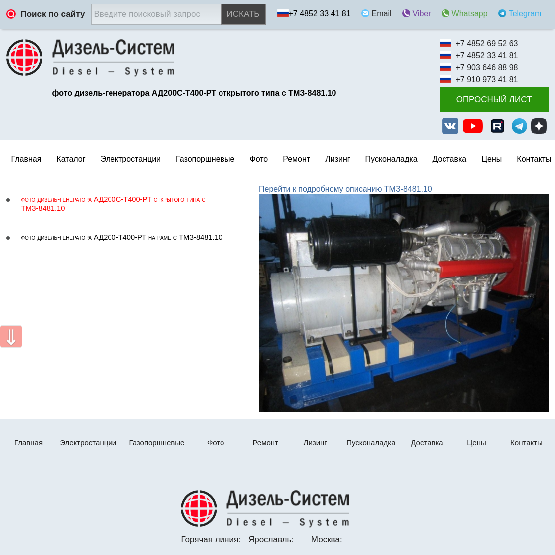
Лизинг (337, 159)
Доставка (450, 159)
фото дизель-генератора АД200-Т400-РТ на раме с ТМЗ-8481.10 (121, 237)
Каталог (70, 159)
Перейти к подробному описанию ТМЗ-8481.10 (345, 189)
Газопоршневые (205, 159)
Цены (491, 159)
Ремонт (265, 442)
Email (382, 13)
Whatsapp (470, 13)
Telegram (525, 13)
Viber (422, 13)
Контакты (534, 159)
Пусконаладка (391, 159)
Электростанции (88, 442)
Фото (258, 159)
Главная (26, 159)
